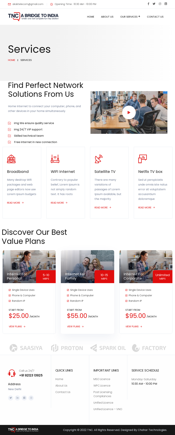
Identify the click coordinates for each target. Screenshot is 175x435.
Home (90, 16)
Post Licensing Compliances (102, 394)
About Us (107, 16)
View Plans (15, 326)
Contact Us (155, 16)
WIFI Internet (63, 171)
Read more (13, 202)
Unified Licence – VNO (107, 409)
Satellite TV (105, 171)
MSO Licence (101, 379)
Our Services (129, 16)
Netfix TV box (150, 171)
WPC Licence (101, 386)
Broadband (18, 171)
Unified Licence (103, 403)
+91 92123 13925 (31, 375)
